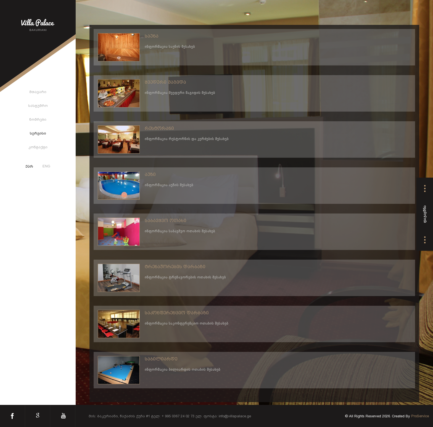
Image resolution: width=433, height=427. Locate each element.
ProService (420, 416)
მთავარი (37, 92)
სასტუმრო (38, 106)
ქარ (29, 166)
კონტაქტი (37, 147)
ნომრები (37, 119)
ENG (46, 166)
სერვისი (38, 133)
